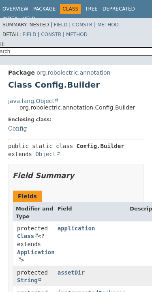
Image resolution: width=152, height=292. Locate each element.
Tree (91, 9)
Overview (15, 9)
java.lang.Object (31, 101)
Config (17, 128)
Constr (82, 25)
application (76, 228)
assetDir (71, 272)
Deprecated (119, 9)
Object (45, 154)
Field (60, 25)
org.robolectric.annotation (73, 72)
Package (44, 9)
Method (108, 25)
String (27, 280)
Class (25, 236)
